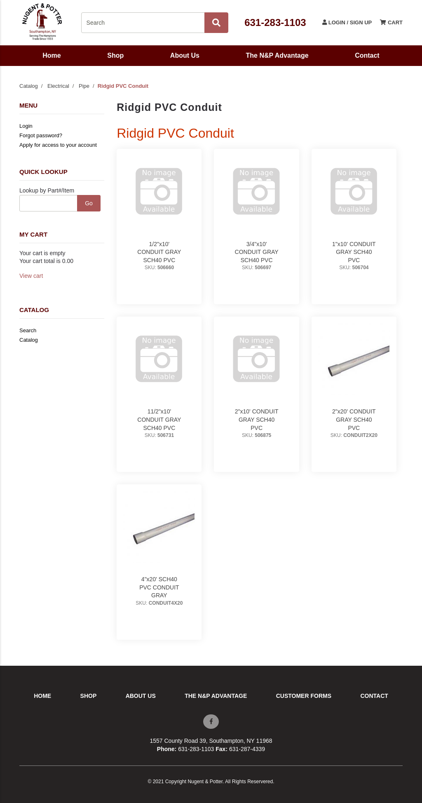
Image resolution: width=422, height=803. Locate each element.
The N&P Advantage (277, 55)
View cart (31, 275)
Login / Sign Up (347, 22)
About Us (184, 55)
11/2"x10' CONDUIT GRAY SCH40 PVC (159, 419)
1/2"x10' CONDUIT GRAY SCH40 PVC (159, 252)
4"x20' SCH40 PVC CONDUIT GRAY (159, 587)
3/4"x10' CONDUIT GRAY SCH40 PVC (257, 252)
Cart (391, 22)
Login (26, 126)
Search (27, 330)
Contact (367, 55)
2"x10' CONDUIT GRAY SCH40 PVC (257, 419)
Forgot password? (40, 135)
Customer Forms (303, 696)
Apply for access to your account (58, 145)
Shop (115, 55)
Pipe (84, 86)
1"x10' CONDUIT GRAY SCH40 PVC (354, 252)
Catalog (28, 86)
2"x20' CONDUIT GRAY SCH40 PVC (354, 419)
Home (51, 55)
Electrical (58, 86)
